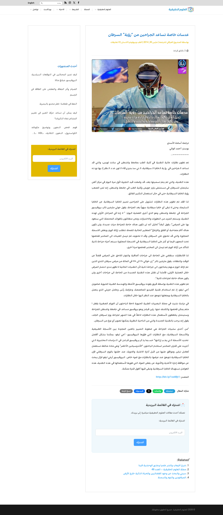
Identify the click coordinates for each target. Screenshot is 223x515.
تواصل (35, 10)
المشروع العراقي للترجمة (170, 42)
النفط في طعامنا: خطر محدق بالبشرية (58, 104)
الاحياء (62, 10)
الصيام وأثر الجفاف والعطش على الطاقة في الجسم (54, 92)
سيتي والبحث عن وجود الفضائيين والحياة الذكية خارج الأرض (154, 473)
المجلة (88, 10)
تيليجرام (169, 391)
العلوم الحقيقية (106, 10)
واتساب (158, 391)
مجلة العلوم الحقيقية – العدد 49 (168, 469)
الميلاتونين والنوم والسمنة (172, 477)
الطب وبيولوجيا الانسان (131, 42)
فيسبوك (139, 391)
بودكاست (48, 10)
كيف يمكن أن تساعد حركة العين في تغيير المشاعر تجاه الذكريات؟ (54, 115)
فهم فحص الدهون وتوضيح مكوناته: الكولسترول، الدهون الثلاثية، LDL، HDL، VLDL (54, 131)
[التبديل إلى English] (31, 4)
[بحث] (53, 3)
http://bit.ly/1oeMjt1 (168, 377)
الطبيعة (76, 10)
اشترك (54, 168)
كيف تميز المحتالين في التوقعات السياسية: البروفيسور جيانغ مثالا (54, 77)
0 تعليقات (115, 42)
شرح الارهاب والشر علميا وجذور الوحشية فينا (162, 465)
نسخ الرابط (126, 391)
